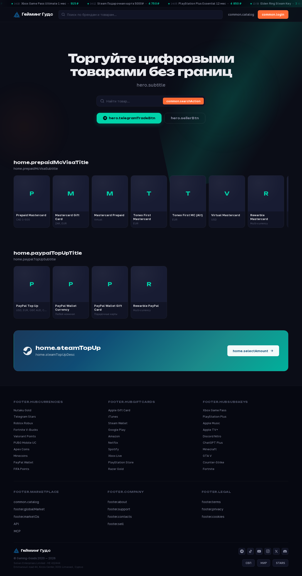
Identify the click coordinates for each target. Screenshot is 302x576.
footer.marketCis (26, 516)
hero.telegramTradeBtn (129, 118)
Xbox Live (115, 455)
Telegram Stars (25, 416)
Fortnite (208, 469)
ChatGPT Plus (213, 442)
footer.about (117, 502)
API (16, 524)
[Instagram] (267, 551)
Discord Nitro (212, 436)
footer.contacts (120, 516)
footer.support (119, 509)
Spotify (113, 449)
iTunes (113, 416)
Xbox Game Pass (214, 410)
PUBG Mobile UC (25, 442)
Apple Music (211, 423)
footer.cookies (213, 516)
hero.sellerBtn (185, 118)
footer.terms (211, 502)
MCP (17, 531)
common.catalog (241, 14)
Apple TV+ (210, 429)
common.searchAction (183, 101)
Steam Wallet (118, 423)
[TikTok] (250, 551)
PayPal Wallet (23, 462)
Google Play (116, 429)
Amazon (114, 436)
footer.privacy (212, 509)
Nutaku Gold (22, 410)
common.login (273, 14)
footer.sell (116, 524)
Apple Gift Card (119, 410)
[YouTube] (259, 551)
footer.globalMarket (29, 509)
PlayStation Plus (214, 416)
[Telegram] (241, 551)
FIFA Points (21, 469)
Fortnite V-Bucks (26, 429)
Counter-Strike (213, 462)
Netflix (113, 442)
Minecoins (21, 455)
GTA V (207, 455)
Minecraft (210, 449)
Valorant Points (25, 436)
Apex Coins (21, 449)
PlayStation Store (121, 462)
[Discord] (285, 551)
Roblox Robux (23, 423)
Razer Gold (116, 469)
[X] (276, 551)
